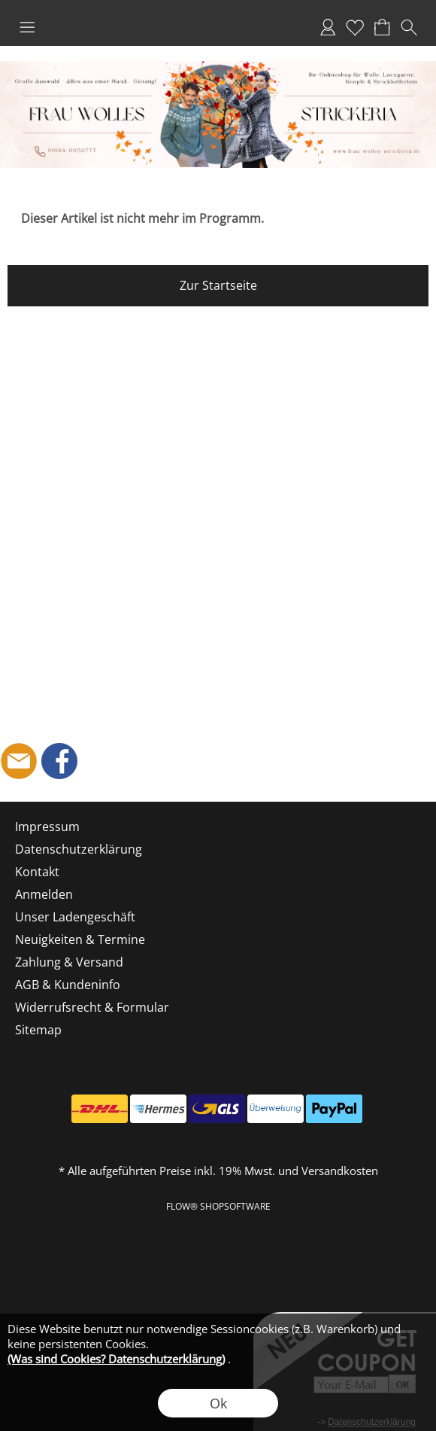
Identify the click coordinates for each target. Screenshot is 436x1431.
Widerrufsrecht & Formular (92, 1007)
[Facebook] (59, 761)
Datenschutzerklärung (78, 849)
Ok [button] (218, 1403)
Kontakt (37, 871)
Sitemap (38, 1029)
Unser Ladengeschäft (75, 917)
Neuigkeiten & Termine (80, 939)
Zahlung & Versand (69, 962)
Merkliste (355, 27)
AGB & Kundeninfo (67, 984)
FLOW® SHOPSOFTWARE (218, 1206)
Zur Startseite (218, 285)
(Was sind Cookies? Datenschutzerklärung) (116, 1358)
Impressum (47, 826)
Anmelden (328, 27)
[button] (27, 27)
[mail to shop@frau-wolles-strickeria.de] (19, 761)
